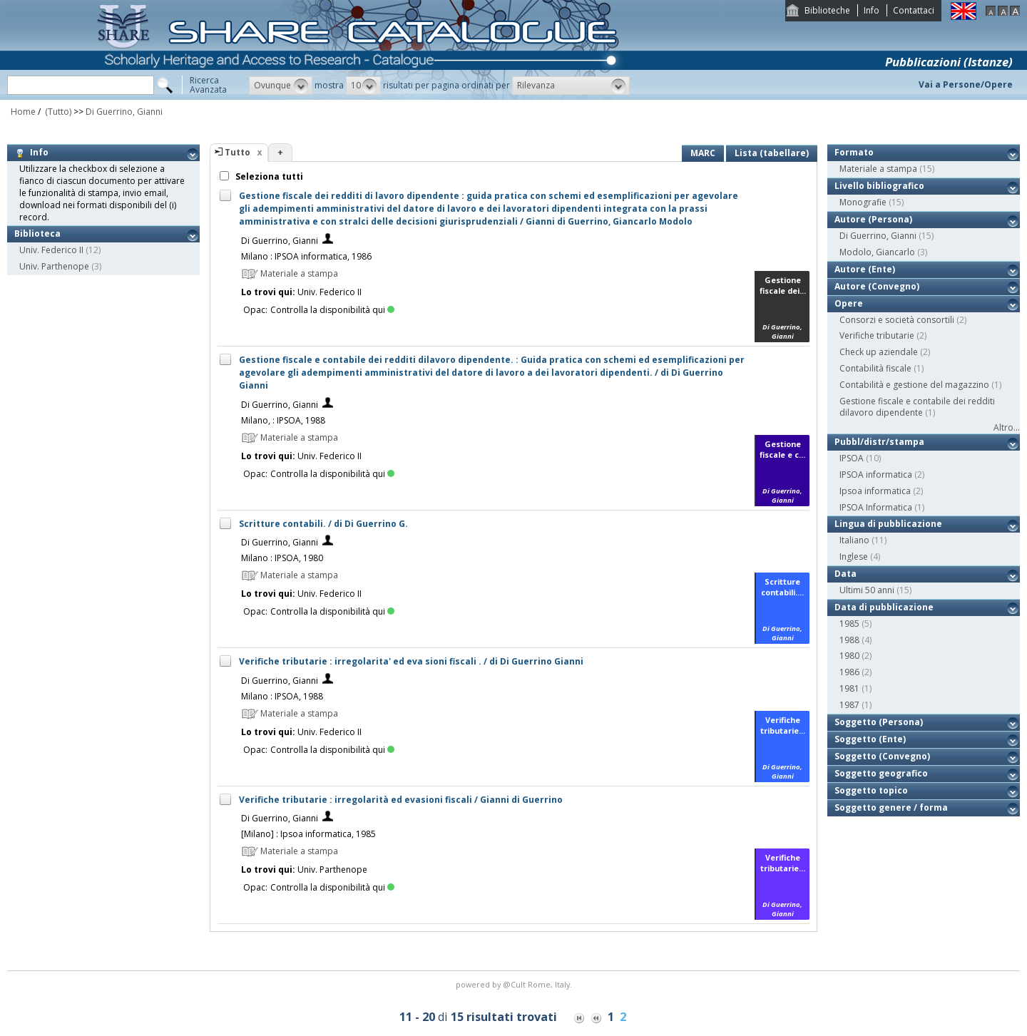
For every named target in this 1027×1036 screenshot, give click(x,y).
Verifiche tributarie (876, 335)
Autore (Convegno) (876, 286)
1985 (849, 623)
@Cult (515, 984)
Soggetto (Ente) (870, 739)
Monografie (863, 202)
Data (845, 574)
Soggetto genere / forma (891, 807)
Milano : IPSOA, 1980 (282, 558)
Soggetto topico (871, 790)
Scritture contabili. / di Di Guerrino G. (323, 524)
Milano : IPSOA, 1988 (282, 696)
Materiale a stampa (878, 169)
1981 (849, 688)
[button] (280, 85)
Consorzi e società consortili (896, 320)
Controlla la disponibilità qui (332, 310)
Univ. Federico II (51, 250)
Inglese (853, 556)
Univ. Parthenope (54, 266)
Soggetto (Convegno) (882, 756)
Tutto (237, 152)
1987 (849, 705)
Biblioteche (827, 10)
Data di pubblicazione (884, 607)
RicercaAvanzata (208, 85)
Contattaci (913, 10)
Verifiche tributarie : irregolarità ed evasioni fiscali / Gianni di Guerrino (401, 800)
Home (23, 112)
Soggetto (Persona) (878, 722)
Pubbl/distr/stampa (879, 442)
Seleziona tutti (268, 176)
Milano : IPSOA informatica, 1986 (306, 256)
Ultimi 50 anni (866, 590)
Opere (848, 303)
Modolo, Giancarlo (877, 252)
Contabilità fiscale (875, 368)
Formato (854, 152)
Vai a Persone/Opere (966, 84)
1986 (849, 672)
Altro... (1006, 427)
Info (871, 10)
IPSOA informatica (875, 474)
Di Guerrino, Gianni (124, 112)
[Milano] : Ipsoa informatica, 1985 (308, 834)
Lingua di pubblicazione (888, 524)
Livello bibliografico (879, 186)
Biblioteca (37, 233)
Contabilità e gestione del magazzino (914, 385)
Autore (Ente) (864, 269)
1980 (849, 656)
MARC (702, 153)
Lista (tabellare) (772, 153)
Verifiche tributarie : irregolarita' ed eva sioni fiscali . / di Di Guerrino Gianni (411, 661)
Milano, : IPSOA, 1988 (283, 420)
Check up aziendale (878, 352)
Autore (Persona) (873, 219)
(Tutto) (57, 112)
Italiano (854, 540)
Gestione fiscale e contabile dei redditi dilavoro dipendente (917, 407)
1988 (849, 640)
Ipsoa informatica (875, 491)
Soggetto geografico (881, 773)
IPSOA (851, 458)
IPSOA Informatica (875, 507)
